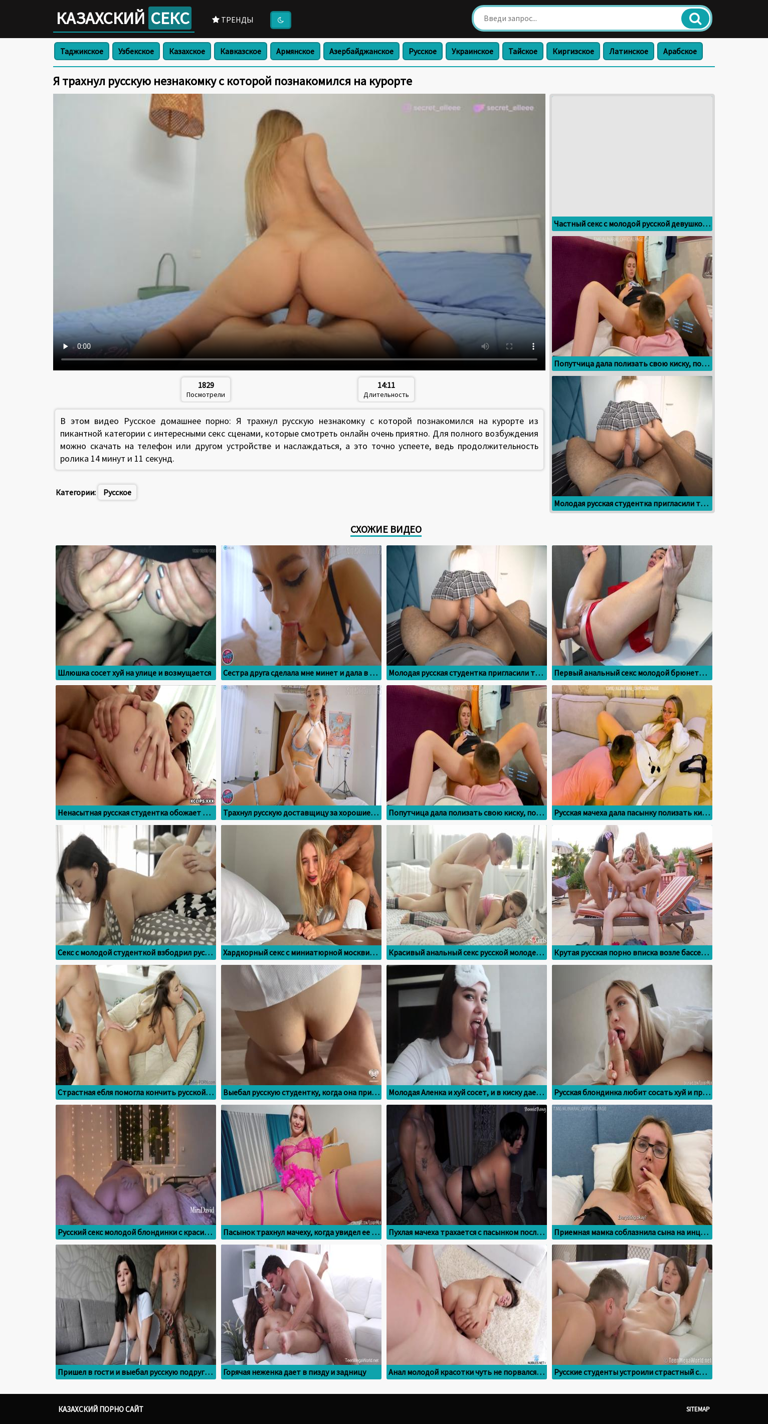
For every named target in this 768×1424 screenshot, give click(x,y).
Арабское (680, 51)
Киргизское (573, 51)
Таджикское (81, 51)
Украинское (472, 51)
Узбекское (136, 51)
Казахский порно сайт (100, 1409)
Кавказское (240, 51)
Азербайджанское (361, 51)
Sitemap (698, 1409)
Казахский (123, 18)
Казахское (187, 51)
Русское (423, 51)
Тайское (522, 51)
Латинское (628, 51)
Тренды (233, 20)
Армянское (295, 51)
